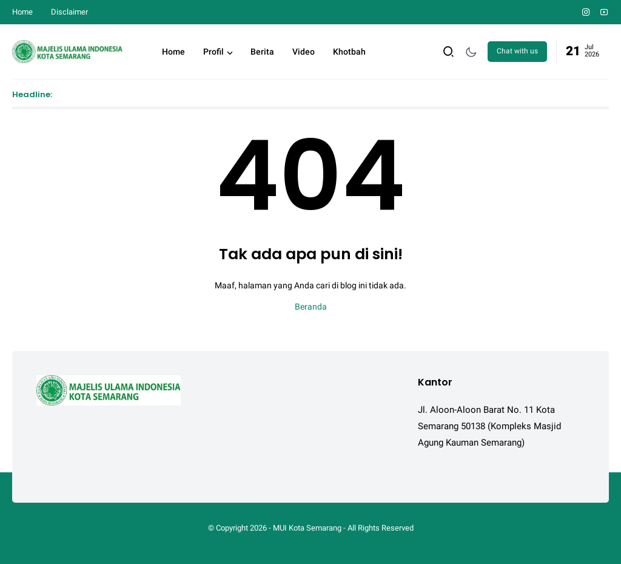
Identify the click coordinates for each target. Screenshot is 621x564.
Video (303, 51)
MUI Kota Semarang (307, 527)
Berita (262, 51)
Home (22, 11)
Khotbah (349, 51)
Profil (213, 51)
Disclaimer (69, 11)
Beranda (311, 306)
